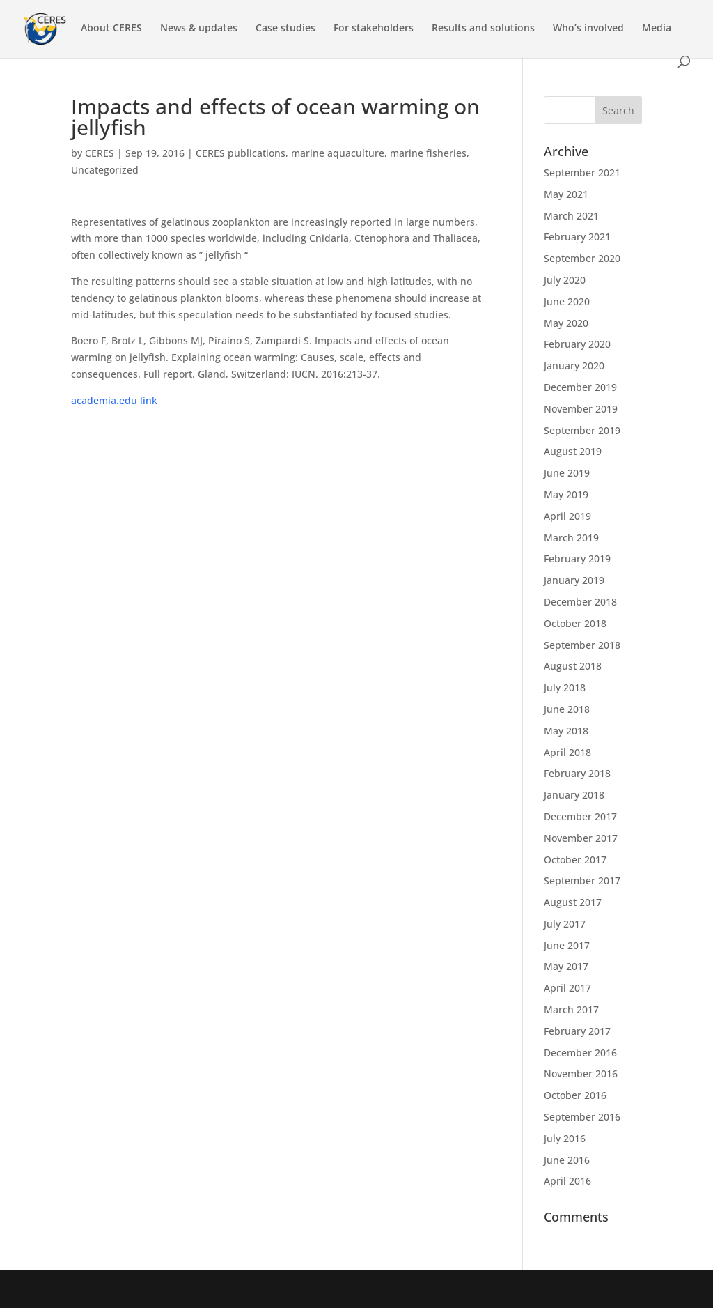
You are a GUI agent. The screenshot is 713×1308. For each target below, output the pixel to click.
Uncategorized (105, 169)
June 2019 (567, 472)
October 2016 (575, 1095)
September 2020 (582, 258)
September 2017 (582, 880)
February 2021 (577, 236)
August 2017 (573, 902)
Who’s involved (588, 28)
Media (656, 28)
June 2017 (567, 945)
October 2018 (575, 623)
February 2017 (577, 1031)
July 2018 (565, 687)
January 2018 (574, 794)
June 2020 (567, 301)
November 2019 (581, 408)
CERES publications (240, 153)
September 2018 (582, 645)
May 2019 (566, 494)
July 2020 (565, 279)
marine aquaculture (337, 153)
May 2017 (566, 966)
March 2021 (571, 215)
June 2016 (567, 1160)
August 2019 (573, 451)
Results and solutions (483, 28)
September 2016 (582, 1116)
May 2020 (566, 323)
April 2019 (567, 516)
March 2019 (571, 537)
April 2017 (567, 987)
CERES (99, 153)
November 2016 (581, 1073)
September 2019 (582, 430)
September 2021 (582, 172)
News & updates (198, 28)
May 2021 (566, 194)
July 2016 (565, 1138)
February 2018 (577, 773)
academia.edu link (114, 400)
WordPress (302, 1288)
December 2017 (580, 816)
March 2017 (571, 1009)
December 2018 (580, 601)
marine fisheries (428, 153)
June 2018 (567, 709)
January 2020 (574, 365)
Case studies (285, 28)
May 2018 (566, 730)
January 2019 (574, 580)
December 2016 (580, 1052)
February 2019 (577, 558)
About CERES (111, 28)
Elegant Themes (169, 1288)
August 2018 (573, 665)
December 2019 (580, 387)
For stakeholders (374, 28)
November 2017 (581, 838)
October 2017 (575, 859)
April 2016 (567, 1180)
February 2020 (577, 344)
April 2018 (567, 752)
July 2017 (565, 923)
